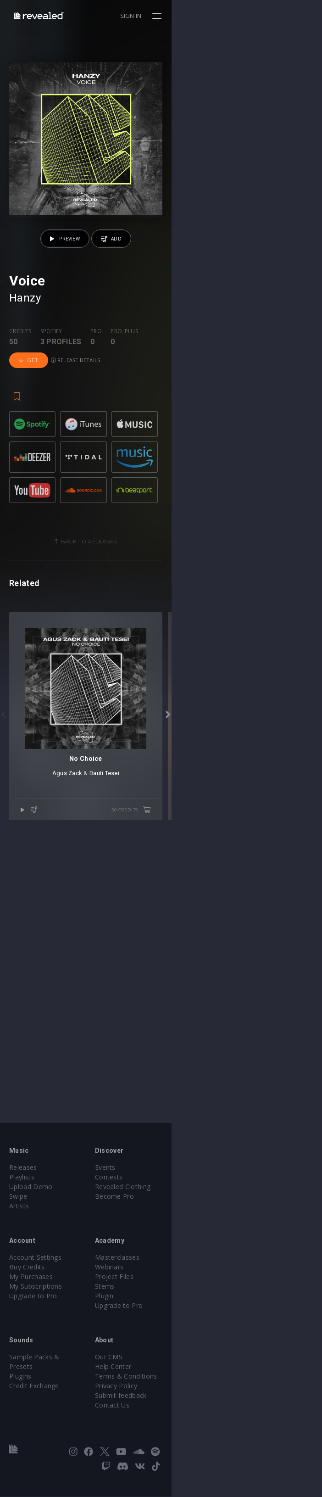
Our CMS (184, 1372)
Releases (23, 1182)
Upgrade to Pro (33, 1311)
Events (180, 1182)
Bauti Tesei (179, 1075)
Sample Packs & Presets (47, 1372)
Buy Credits (27, 1282)
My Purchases (31, 1291)
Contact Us (187, 1420)
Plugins (20, 1381)
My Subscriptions (35, 1301)
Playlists (21, 1192)
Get (166, 490)
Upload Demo (31, 1201)
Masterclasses (192, 1272)
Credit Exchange (34, 1391)
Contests (184, 1192)
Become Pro (189, 1211)
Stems (180, 1301)
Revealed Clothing (198, 1201)
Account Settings (35, 1272)
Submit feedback (196, 1410)
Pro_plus (124, 482)
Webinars (184, 1282)
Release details (213, 490)
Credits (20, 482)
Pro (96, 482)
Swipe (18, 1211)
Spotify (51, 482)
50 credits (281, 1112)
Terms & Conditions (201, 1391)
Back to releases (165, 693)
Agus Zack (142, 1075)
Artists (19, 1221)
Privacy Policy (191, 1400)
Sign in (281, 15)
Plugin (179, 1311)
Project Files (189, 1291)
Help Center (188, 1381)
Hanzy (25, 448)
